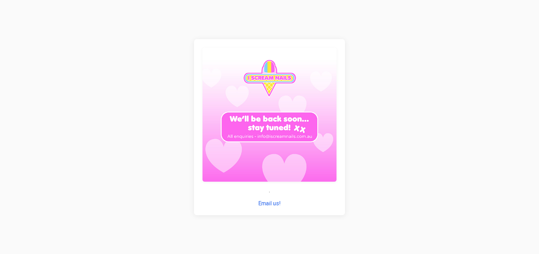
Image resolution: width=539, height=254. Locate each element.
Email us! (269, 203)
